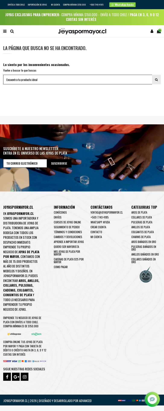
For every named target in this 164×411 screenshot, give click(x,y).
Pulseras (25, 285)
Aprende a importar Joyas (69, 242)
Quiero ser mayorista (66, 246)
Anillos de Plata (140, 227)
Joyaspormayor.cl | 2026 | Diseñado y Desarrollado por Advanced (47, 400)
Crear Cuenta (98, 227)
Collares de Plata (141, 217)
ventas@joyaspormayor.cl (107, 212)
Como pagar (61, 267)
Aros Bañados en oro (143, 242)
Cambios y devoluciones (68, 237)
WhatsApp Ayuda (100, 222)
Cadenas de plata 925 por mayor (69, 260)
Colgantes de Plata (142, 232)
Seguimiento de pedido (67, 227)
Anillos (33, 280)
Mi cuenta (55, 4)
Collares (10, 285)
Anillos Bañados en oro (145, 254)
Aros (22, 280)
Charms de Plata (141, 237)
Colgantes (25, 290)
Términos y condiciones (68, 232)
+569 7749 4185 (100, 217)
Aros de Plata (139, 212)
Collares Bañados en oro (143, 260)
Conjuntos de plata (17, 294)
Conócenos (60, 212)
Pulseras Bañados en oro (143, 247)
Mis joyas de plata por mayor (67, 252)
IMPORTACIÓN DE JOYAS (37, 4)
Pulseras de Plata (141, 222)
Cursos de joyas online (67, 222)
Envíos (58, 217)
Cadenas (9, 290)
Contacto (96, 232)
